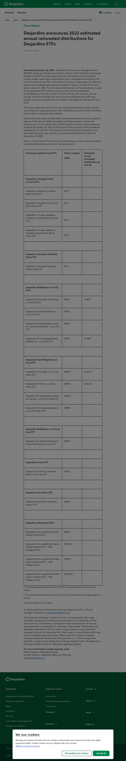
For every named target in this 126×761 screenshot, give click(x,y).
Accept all (101, 753)
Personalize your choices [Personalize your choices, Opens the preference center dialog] (77, 753)
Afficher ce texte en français (28, 746)
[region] (63, 744)
